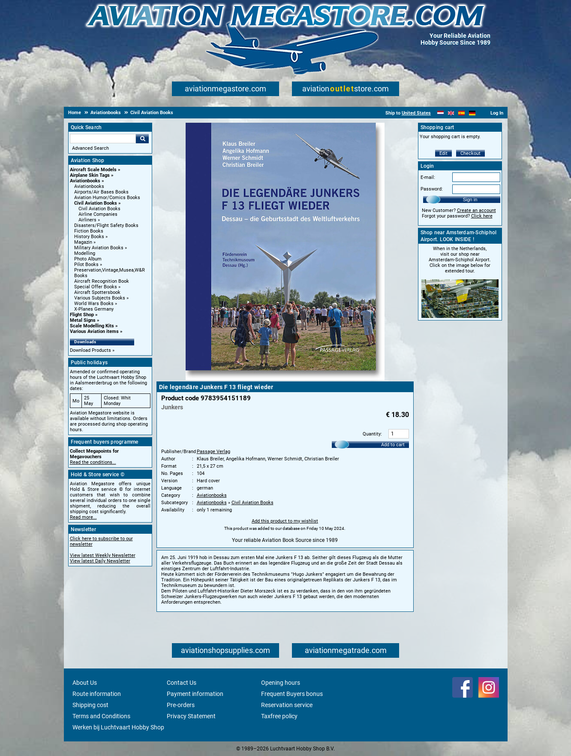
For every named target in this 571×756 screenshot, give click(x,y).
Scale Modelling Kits (92, 326)
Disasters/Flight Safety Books (106, 225)
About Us (84, 682)
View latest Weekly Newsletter (102, 555)
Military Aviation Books (98, 248)
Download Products (90, 350)
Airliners (87, 220)
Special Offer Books (95, 287)
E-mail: (428, 177)
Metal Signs (83, 320)
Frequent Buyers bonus (292, 693)
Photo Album (88, 259)
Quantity (372, 434)
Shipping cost (90, 705)
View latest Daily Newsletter (100, 561)
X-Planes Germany (94, 309)
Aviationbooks (85, 181)
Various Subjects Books (99, 298)
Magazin (83, 242)
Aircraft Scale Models (93, 169)
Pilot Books (86, 264)
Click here (482, 216)
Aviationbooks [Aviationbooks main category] (89, 186)
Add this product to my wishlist (285, 521)
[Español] (461, 113)
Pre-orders (181, 705)
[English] (451, 113)
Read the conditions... (93, 462)
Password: (432, 189)
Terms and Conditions (101, 716)
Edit (443, 153)
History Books (89, 236)
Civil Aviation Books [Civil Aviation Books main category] (99, 209)
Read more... (83, 517)
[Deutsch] (472, 113)
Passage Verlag (213, 451)
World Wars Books (94, 303)
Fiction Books (88, 231)
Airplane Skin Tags (90, 175)
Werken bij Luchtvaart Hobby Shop (118, 727)
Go (142, 138)
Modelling (84, 253)
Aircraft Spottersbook (97, 292)
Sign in (470, 199)
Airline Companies (97, 214)
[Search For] (103, 138)
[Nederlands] (440, 113)
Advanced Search (90, 148)
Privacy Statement (191, 716)
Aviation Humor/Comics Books (107, 197)
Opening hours (280, 682)
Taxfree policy (279, 716)
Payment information (195, 693)
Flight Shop (82, 315)
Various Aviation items (94, 331)
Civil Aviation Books (95, 203)
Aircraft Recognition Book (101, 281)
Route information (96, 693)
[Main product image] (285, 378)
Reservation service (287, 705)
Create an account (476, 210)
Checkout (470, 153)
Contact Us (181, 682)
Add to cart (393, 445)
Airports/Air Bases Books (101, 192)
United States (416, 113)
